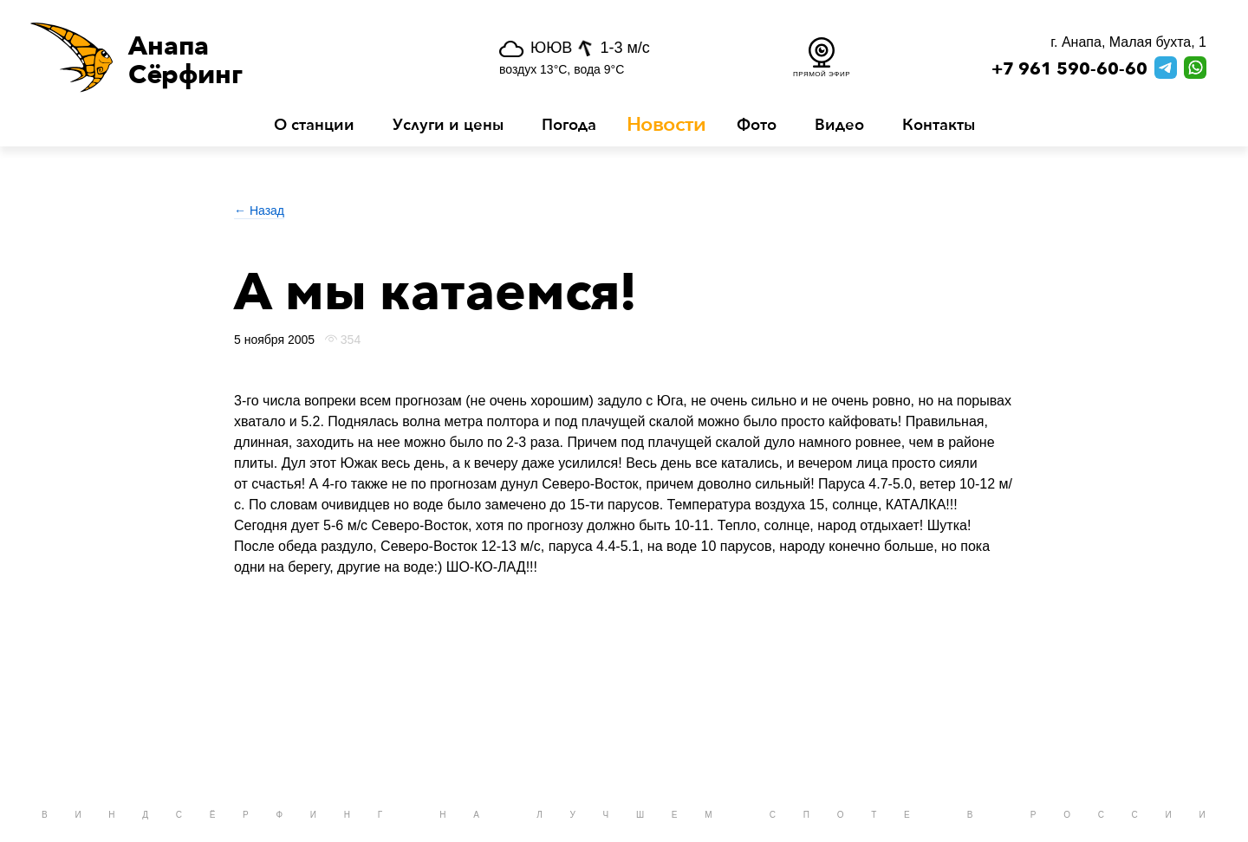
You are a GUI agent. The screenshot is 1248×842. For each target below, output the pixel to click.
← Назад (259, 210)
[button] (229, 57)
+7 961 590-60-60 (1069, 69)
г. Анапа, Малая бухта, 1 (1128, 42)
